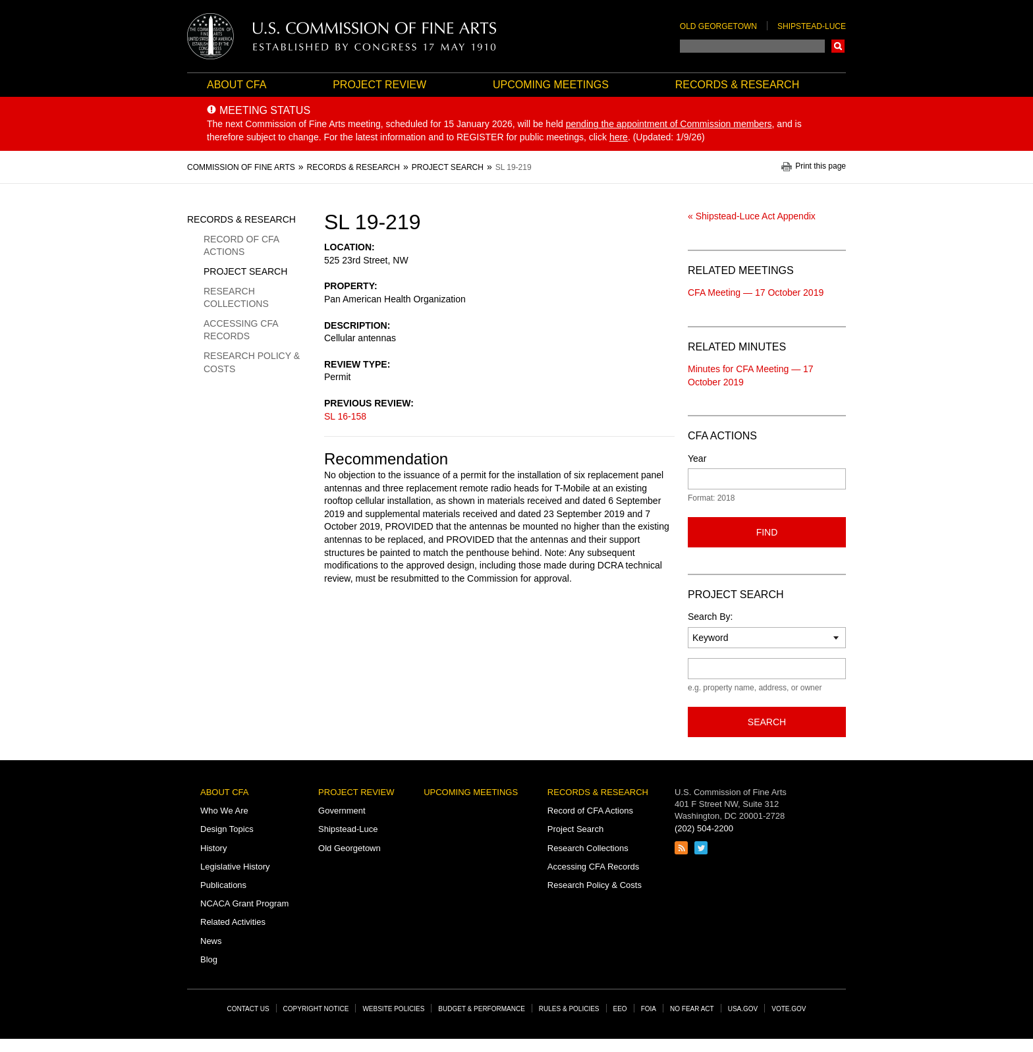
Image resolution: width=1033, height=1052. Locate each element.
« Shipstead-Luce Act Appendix (752, 216)
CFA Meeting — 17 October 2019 (756, 292)
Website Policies (393, 1008)
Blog (208, 959)
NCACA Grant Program (244, 903)
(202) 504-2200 (704, 828)
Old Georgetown (718, 26)
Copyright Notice (316, 1008)
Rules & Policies (569, 1008)
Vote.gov (788, 1008)
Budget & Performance (481, 1008)
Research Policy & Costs (252, 362)
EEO (620, 1008)
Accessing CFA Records (241, 330)
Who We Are (224, 811)
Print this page (820, 166)
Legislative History (235, 867)
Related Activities (232, 922)
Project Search (245, 271)
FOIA (648, 1008)
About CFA (236, 84)
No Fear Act (692, 1008)
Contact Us (248, 1008)
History (213, 848)
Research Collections (236, 298)
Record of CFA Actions (241, 246)
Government (342, 811)
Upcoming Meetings (551, 84)
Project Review (379, 84)
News (211, 941)
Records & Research (737, 84)
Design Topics (227, 829)
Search (838, 46)
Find (767, 532)
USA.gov (743, 1008)
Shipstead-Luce (811, 26)
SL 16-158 (345, 416)
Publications (223, 885)
